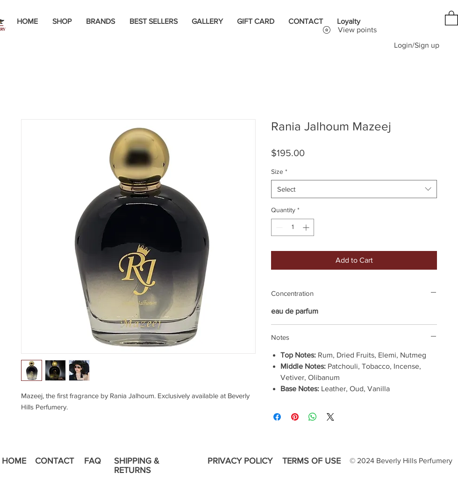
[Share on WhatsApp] (312, 416)
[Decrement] (278, 227)
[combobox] (354, 189)
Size (279, 171)
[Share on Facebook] (277, 416)
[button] (451, 17)
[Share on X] (330, 416)
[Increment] (307, 227)
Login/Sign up (416, 45)
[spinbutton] (292, 227)
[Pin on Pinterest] (295, 416)
